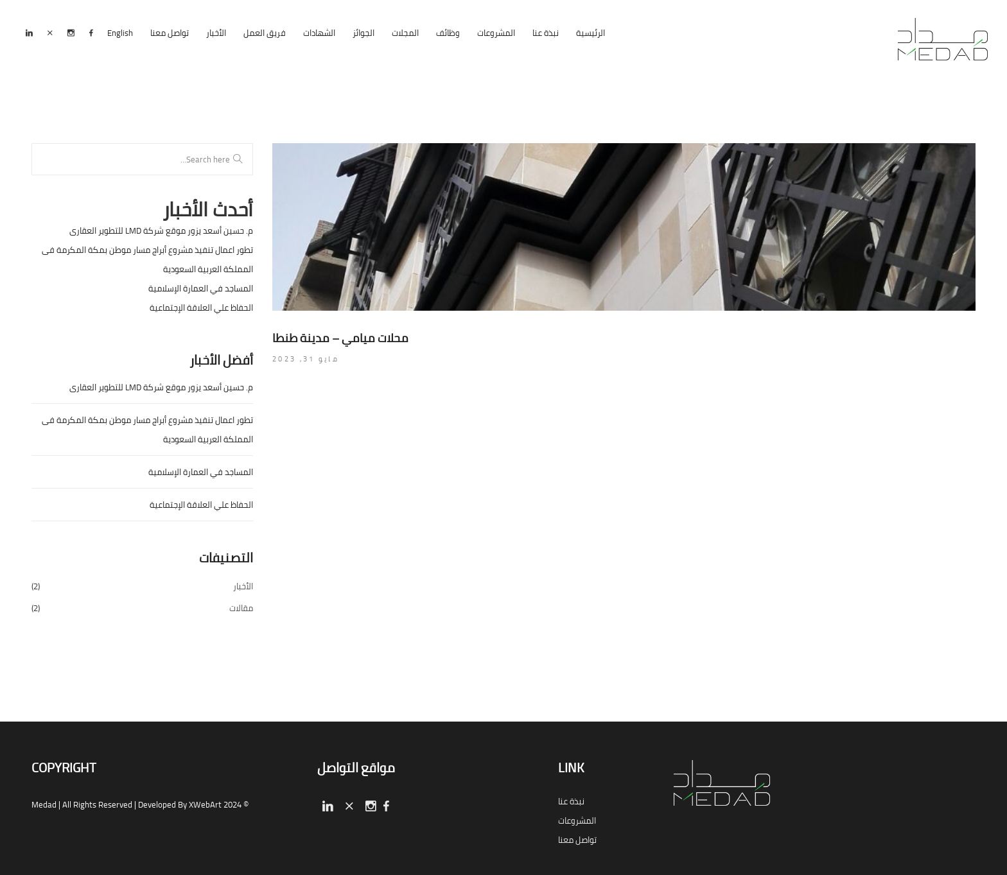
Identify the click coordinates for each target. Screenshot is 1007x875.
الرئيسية (590, 32)
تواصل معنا (169, 32)
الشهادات (319, 32)
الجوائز (363, 32)
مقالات (241, 608)
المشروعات (496, 32)
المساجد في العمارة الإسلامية (200, 288)
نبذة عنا (545, 32)
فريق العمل (264, 32)
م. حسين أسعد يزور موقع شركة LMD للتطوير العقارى (161, 230)
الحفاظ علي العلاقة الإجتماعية (201, 307)
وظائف (448, 32)
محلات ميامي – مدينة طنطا (340, 338)
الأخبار (216, 32)
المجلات (405, 32)
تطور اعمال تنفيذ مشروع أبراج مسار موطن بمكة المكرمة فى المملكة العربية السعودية (147, 259)
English (120, 32)
